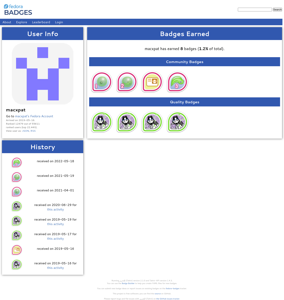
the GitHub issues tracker (167, 298)
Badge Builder (128, 283)
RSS (33, 130)
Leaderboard (41, 22)
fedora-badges (172, 288)
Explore (21, 22)
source (158, 293)
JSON (25, 130)
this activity (55, 209)
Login (59, 22)
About (6, 22)
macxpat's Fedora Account (34, 116)
